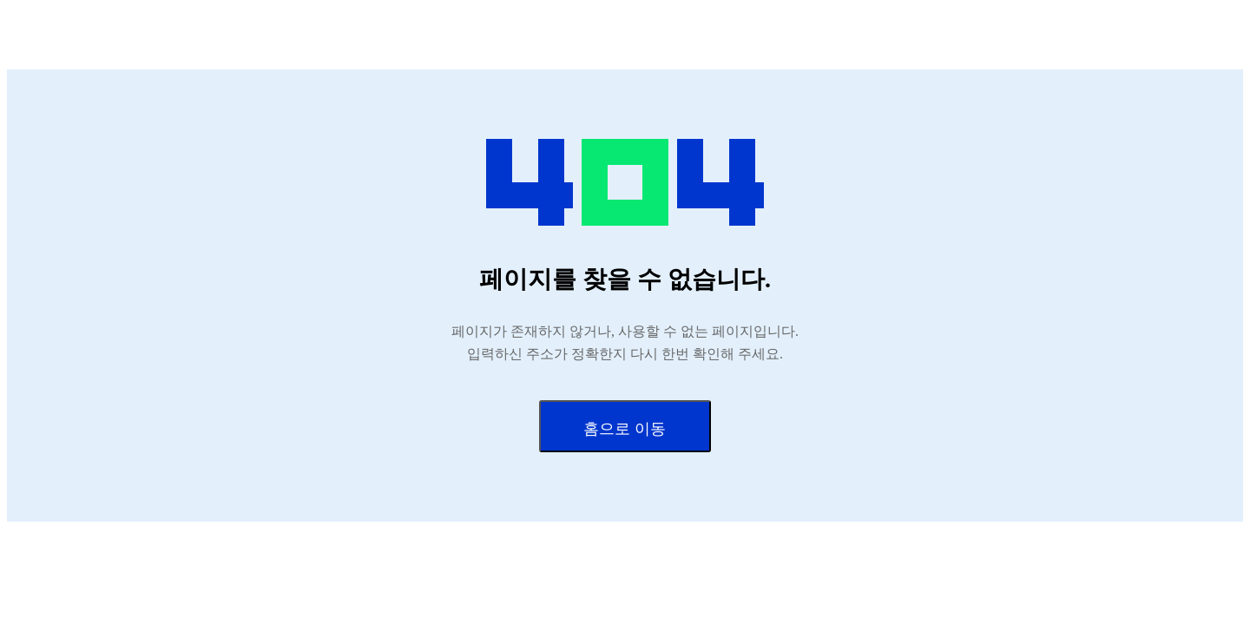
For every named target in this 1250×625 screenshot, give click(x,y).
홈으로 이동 (624, 429)
